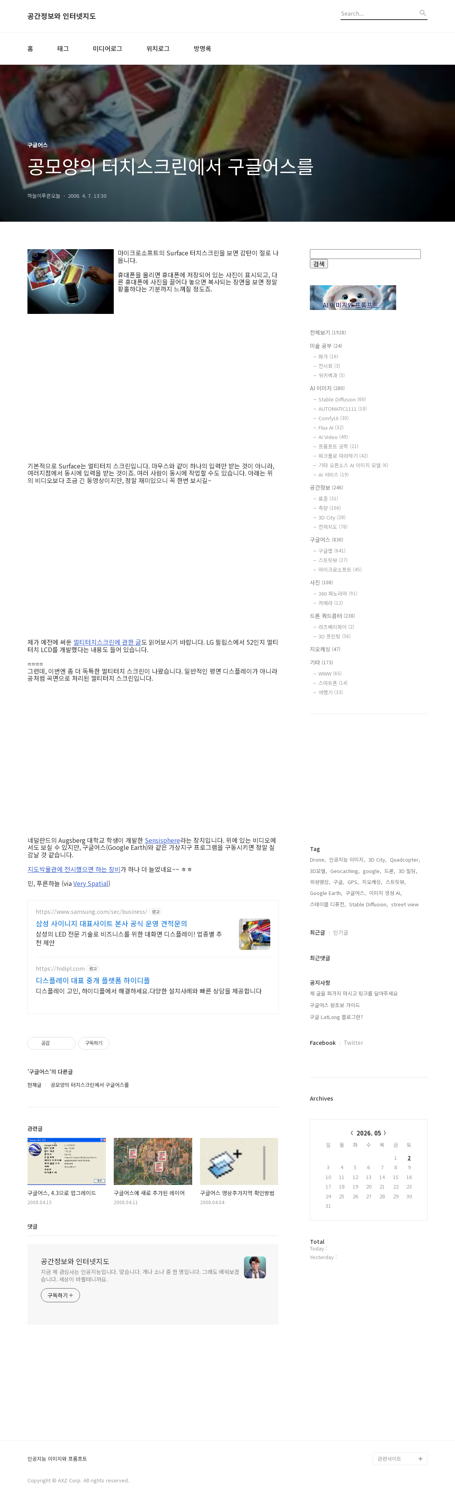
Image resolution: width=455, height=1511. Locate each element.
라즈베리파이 (336, 627)
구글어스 (326, 539)
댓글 (32, 1226)
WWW (330, 673)
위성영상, (320, 882)
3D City (332, 517)
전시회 (329, 366)
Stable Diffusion (342, 399)
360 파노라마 (337, 593)
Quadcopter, (405, 859)
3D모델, (318, 871)
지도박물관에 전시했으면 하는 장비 (73, 869)
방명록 (202, 48)
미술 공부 (326, 346)
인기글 (340, 932)
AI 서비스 (333, 474)
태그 (63, 48)
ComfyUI (333, 418)
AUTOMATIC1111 (342, 408)
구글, (338, 882)
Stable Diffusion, (368, 904)
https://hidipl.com (60, 968)
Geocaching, (345, 871)
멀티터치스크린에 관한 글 (107, 641)
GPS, (353, 882)
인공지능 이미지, (347, 859)
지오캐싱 (325, 649)
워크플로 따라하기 (343, 455)
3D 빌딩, (408, 871)
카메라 (330, 603)
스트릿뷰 (333, 560)
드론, (389, 871)
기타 (321, 662)
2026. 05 (369, 1133)
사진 (321, 582)
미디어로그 (107, 48)
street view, (405, 904)
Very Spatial (90, 883)
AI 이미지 (327, 388)
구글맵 (332, 550)
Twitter (353, 1042)
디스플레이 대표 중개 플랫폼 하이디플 (93, 980)
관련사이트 (389, 1458)
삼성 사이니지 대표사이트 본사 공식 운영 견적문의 (111, 923)
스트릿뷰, (396, 882)
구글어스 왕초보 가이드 (335, 1005)
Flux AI (331, 427)
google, (372, 871)
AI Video (333, 437)
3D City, (377, 859)
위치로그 (158, 48)
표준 (328, 498)
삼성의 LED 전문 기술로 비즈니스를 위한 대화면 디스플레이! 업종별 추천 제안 (129, 938)
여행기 (330, 692)
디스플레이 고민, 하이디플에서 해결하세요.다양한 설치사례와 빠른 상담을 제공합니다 (149, 990)
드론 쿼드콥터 (332, 616)
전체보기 (328, 332)
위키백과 (331, 375)
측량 (329, 508)
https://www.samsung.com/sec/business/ (91, 911)
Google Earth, (326, 893)
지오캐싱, (372, 882)
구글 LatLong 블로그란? (336, 1017)
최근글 (317, 932)
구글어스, (356, 893)
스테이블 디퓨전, (328, 904)
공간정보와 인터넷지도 (61, 16)
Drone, (318, 859)
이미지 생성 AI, (385, 893)
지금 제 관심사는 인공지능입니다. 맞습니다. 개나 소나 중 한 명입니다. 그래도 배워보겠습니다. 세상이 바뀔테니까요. (140, 1275)
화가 (328, 356)
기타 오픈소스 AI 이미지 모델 (353, 465)
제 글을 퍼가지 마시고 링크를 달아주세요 (354, 993)
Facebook (323, 1042)
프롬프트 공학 (338, 446)
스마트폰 (333, 683)
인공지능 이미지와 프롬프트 (57, 1459)
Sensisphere (162, 840)
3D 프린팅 (334, 636)
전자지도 (333, 526)
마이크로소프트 (340, 569)
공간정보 (326, 487)
